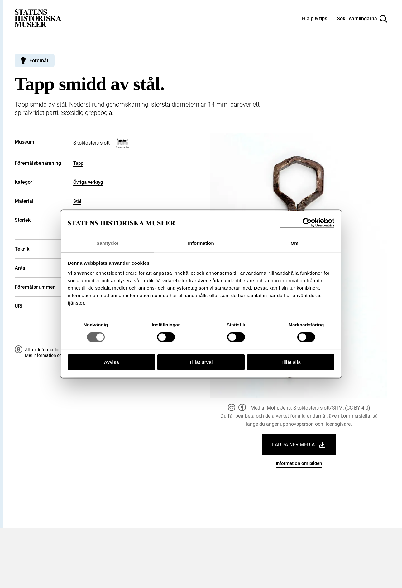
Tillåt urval (201, 362)
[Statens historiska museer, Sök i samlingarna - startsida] (38, 17)
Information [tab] (201, 243)
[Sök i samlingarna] (362, 19)
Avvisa (111, 362)
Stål (77, 201)
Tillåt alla (291, 362)
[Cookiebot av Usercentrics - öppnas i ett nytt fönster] (307, 222)
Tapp (78, 163)
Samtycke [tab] (108, 243)
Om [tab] (294, 243)
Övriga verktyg (88, 182)
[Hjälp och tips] (314, 19)
